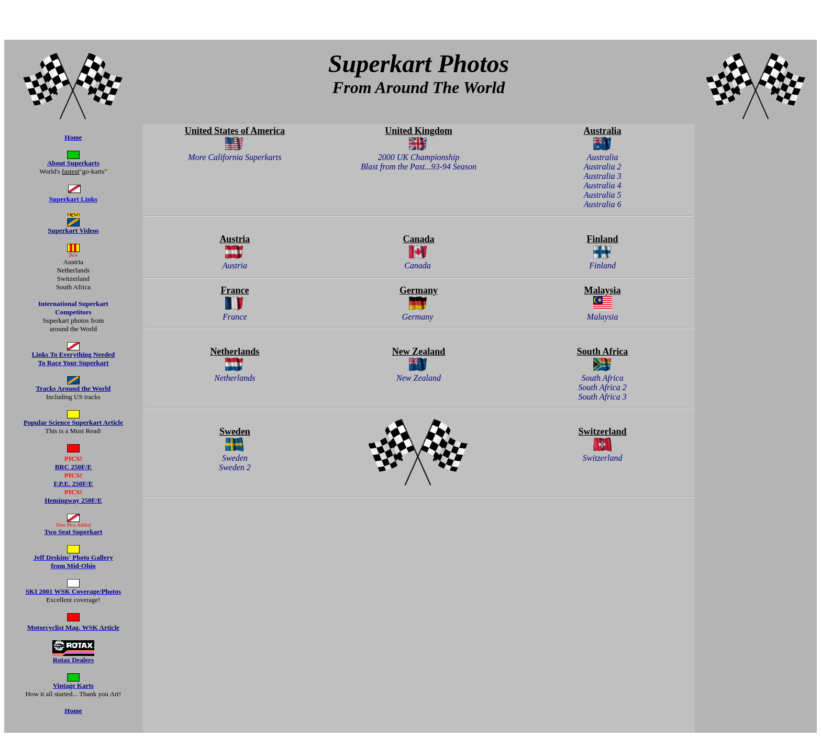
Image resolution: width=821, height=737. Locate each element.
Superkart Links (73, 199)
